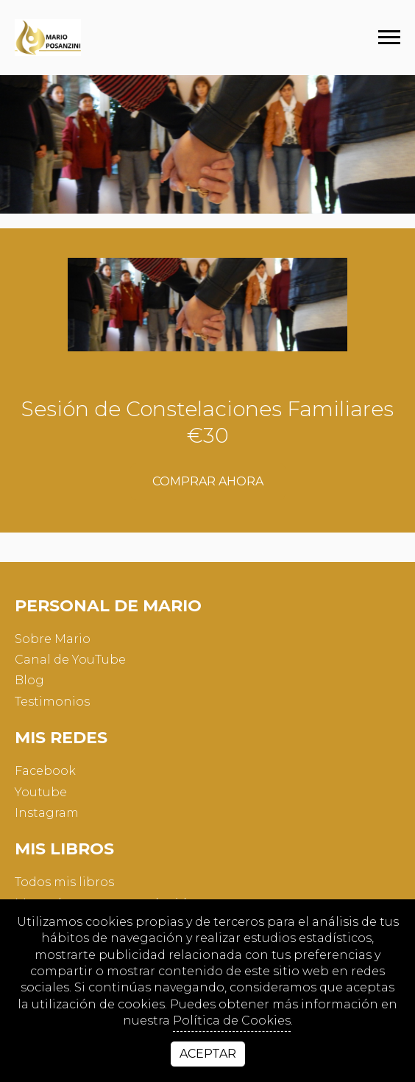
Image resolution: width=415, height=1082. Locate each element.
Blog (29, 680)
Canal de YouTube (70, 660)
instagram (47, 813)
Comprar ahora (207, 481)
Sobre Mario (53, 639)
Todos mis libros (64, 882)
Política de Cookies (232, 1020)
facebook (45, 771)
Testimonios (52, 702)
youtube (41, 792)
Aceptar (208, 1054)
